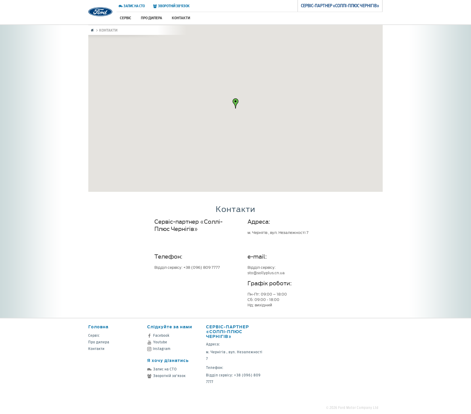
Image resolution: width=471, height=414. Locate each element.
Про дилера (151, 18)
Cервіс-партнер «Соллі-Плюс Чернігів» (227, 331)
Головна (98, 327)
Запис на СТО (132, 6)
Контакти (181, 18)
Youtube (157, 342)
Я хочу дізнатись (168, 360)
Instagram (159, 348)
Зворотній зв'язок (171, 6)
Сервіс (125, 18)
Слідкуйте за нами (169, 327)
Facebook (158, 335)
